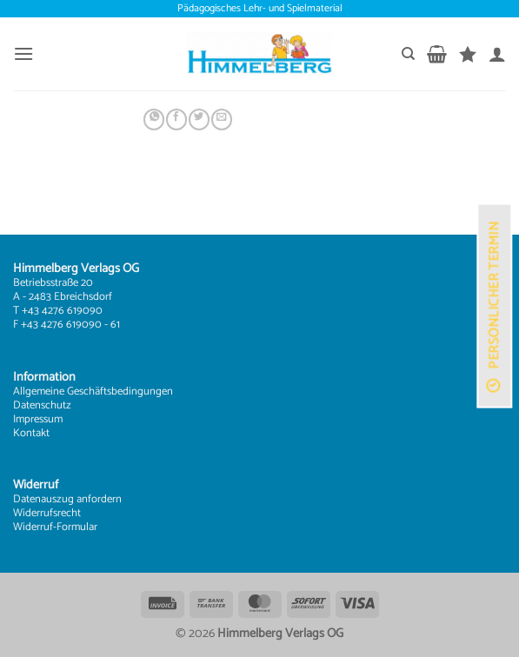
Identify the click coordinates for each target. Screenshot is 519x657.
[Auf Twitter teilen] (199, 119)
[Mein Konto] (497, 54)
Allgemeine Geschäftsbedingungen (93, 391)
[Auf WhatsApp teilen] (153, 119)
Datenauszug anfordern (67, 499)
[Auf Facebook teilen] (176, 119)
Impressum (38, 419)
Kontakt (31, 433)
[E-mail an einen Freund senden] (221, 119)
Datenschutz (42, 405)
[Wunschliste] (467, 54)
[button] (23, 53)
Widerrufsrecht (47, 513)
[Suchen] (408, 53)
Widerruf (33, 527)
